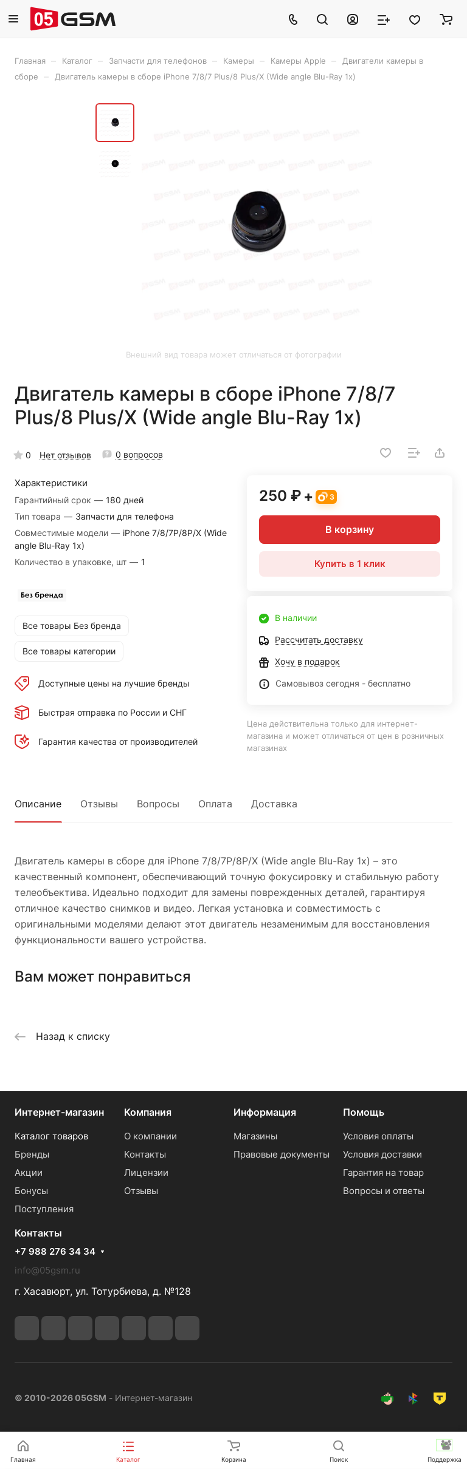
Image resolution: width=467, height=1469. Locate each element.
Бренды (32, 1154)
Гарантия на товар (383, 1172)
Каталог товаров (51, 1136)
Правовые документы (282, 1154)
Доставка (274, 804)
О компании (150, 1136)
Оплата (215, 804)
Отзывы (99, 804)
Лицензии (146, 1172)
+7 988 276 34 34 (55, 1251)
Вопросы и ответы (383, 1190)
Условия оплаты (378, 1136)
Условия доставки (382, 1154)
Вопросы (158, 804)
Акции (29, 1172)
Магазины (255, 1136)
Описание (38, 804)
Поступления (44, 1209)
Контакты (145, 1154)
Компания (147, 1112)
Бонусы (31, 1190)
